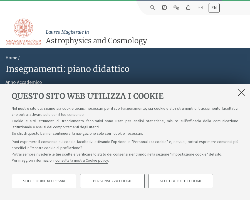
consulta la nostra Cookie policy (81, 160)
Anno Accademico (24, 82)
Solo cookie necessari (44, 181)
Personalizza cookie (112, 181)
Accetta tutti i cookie (181, 181)
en (214, 8)
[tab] (214, 8)
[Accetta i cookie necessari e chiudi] (241, 92)
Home (11, 58)
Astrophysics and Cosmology (146, 37)
